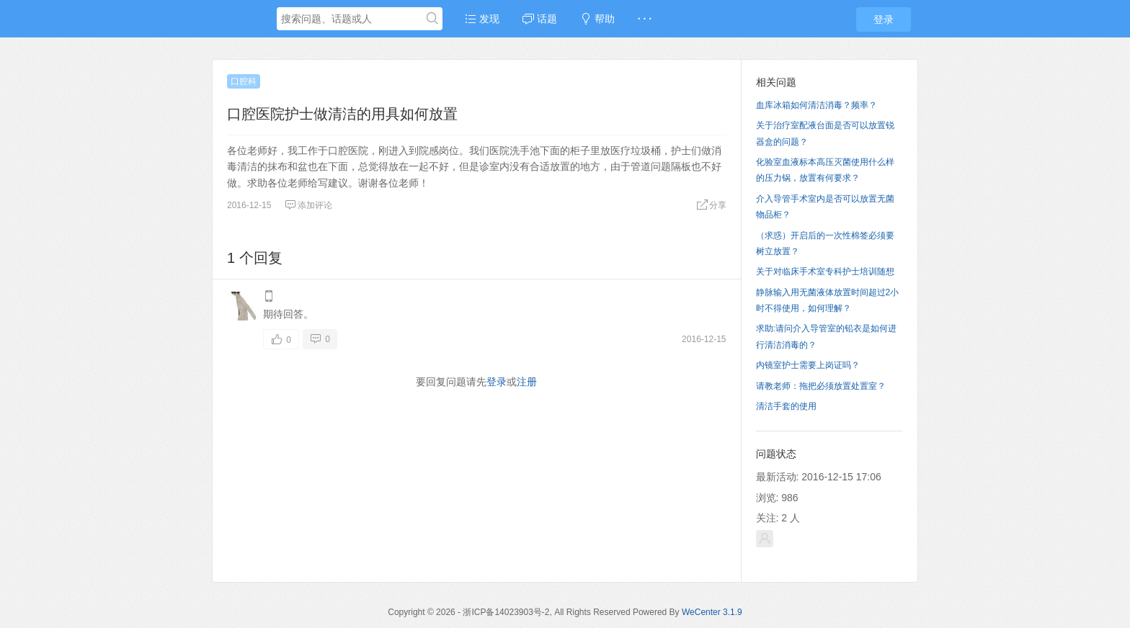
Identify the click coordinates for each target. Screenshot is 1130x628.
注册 (527, 381)
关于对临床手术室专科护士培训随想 (825, 271)
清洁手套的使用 (786, 406)
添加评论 (308, 205)
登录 (883, 19)
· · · (644, 18)
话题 (539, 18)
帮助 (597, 18)
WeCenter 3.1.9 (712, 612)
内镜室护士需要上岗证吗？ (808, 365)
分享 (711, 205)
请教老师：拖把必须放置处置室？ (821, 386)
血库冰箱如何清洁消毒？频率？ (816, 105)
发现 (482, 18)
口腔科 (244, 81)
